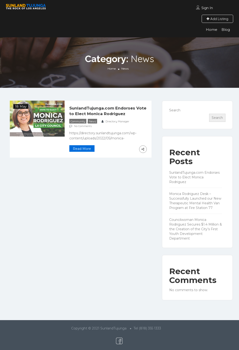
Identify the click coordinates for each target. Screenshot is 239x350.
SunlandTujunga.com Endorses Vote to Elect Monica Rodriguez (194, 177)
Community (77, 121)
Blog (225, 29)
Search (174, 110)
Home (211, 29)
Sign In (207, 8)
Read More (82, 149)
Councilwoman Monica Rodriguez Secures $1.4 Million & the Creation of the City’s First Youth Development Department (195, 229)
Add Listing (217, 19)
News (92, 121)
